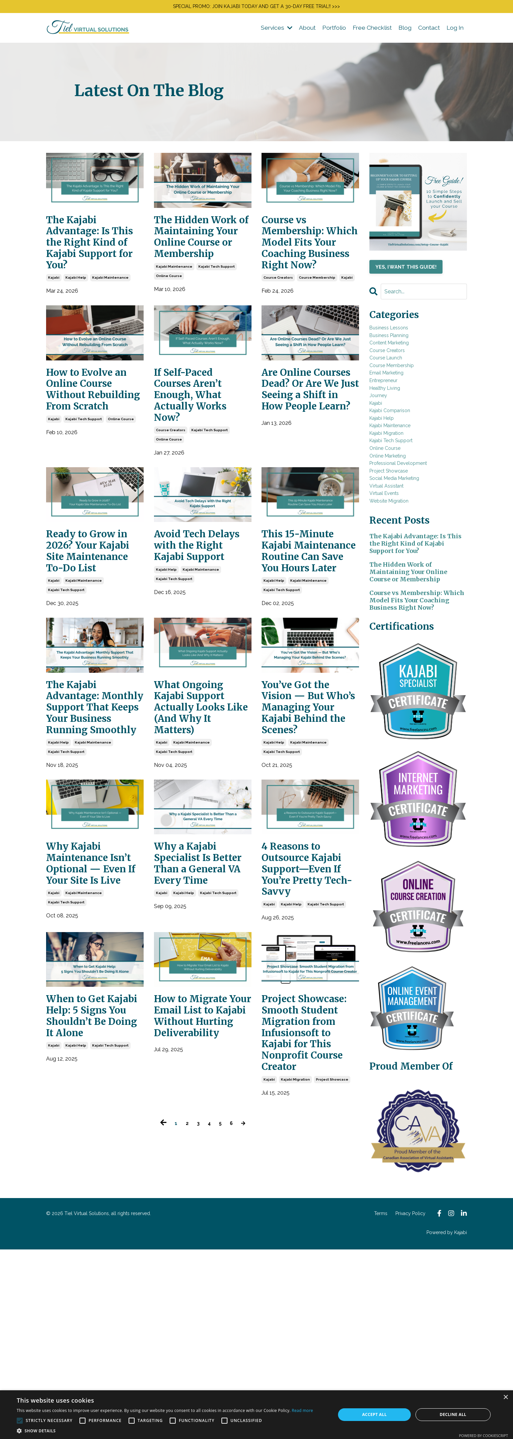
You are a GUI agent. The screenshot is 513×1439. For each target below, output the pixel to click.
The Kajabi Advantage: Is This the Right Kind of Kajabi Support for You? (89, 261)
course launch (394, 382)
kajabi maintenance (110, 311)
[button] (165, 1430)
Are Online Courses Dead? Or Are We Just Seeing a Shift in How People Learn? (310, 458)
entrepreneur (391, 416)
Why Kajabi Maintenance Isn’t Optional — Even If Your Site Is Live (90, 1041)
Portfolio (329, 30)
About (301, 30)
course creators (278, 326)
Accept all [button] (374, 1414)
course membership (317, 326)
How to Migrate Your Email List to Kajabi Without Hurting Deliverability (200, 1231)
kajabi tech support (216, 311)
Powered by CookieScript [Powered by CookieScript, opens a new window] (483, 1435)
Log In (455, 30)
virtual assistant (395, 573)
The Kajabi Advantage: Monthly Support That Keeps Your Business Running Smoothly (86, 842)
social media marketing (407, 562)
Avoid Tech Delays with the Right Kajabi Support (200, 621)
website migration (399, 595)
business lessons (399, 338)
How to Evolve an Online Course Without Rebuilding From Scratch (92, 451)
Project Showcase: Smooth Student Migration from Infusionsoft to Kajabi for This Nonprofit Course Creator (310, 1246)
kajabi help (75, 311)
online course (169, 320)
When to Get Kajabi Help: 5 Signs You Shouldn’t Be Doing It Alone (89, 1224)
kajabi (53, 311)
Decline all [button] (453, 1414)
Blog (402, 30)
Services (269, 30)
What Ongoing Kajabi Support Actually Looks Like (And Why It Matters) (199, 821)
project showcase (332, 1310)
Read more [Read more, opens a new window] (302, 1410)
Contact (427, 30)
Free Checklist (369, 30)
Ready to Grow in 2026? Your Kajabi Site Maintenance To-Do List (89, 629)
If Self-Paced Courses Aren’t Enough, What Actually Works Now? (199, 451)
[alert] (256, 1414)
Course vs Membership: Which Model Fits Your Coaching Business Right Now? (307, 268)
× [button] (505, 1397)
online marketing (397, 528)
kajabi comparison (399, 461)
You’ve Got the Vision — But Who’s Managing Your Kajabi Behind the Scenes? (307, 828)
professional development (413, 539)
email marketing (395, 405)
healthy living (392, 427)
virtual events (392, 584)
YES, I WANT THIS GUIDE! (414, 271)
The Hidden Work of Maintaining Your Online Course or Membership (192, 261)
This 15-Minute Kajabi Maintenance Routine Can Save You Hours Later (307, 636)
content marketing (399, 360)
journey (382, 439)
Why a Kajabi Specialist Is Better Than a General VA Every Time (194, 1041)
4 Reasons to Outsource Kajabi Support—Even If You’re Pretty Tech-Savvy (308, 1048)
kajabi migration (295, 1310)
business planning (400, 349)
